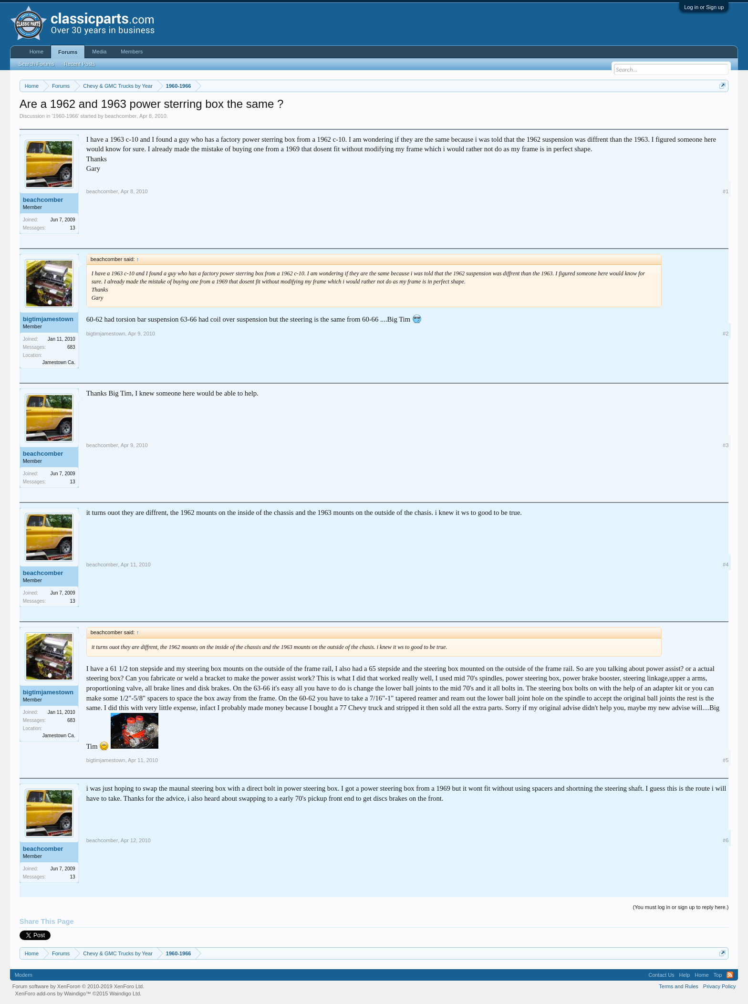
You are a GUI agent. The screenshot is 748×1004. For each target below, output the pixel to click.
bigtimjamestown (48, 319)
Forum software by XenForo (78, 986)
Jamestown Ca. (58, 362)
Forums (67, 52)
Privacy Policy (719, 986)
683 (71, 347)
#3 (725, 445)
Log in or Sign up (704, 7)
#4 (725, 564)
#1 (725, 191)
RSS (730, 975)
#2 (725, 333)
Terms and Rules (678, 986)
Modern (23, 975)
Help (684, 975)
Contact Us (661, 975)
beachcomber (121, 116)
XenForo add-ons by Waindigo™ (53, 993)
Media (99, 51)
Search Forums (36, 64)
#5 (725, 760)
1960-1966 (65, 116)
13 (72, 227)
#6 (725, 840)
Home (36, 51)
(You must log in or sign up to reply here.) (681, 907)
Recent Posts (79, 64)
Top (718, 975)
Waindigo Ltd (124, 993)
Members (132, 51)
